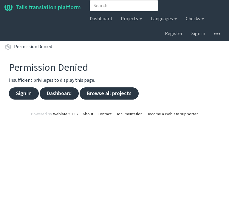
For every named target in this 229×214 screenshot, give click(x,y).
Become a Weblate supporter (172, 114)
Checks (195, 18)
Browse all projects (109, 93)
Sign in (198, 33)
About (88, 114)
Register (173, 33)
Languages (164, 18)
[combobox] (124, 5)
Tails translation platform (42, 7)
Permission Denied (33, 46)
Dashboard (101, 18)
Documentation (129, 114)
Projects (131, 18)
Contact (105, 114)
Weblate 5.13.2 (65, 114)
